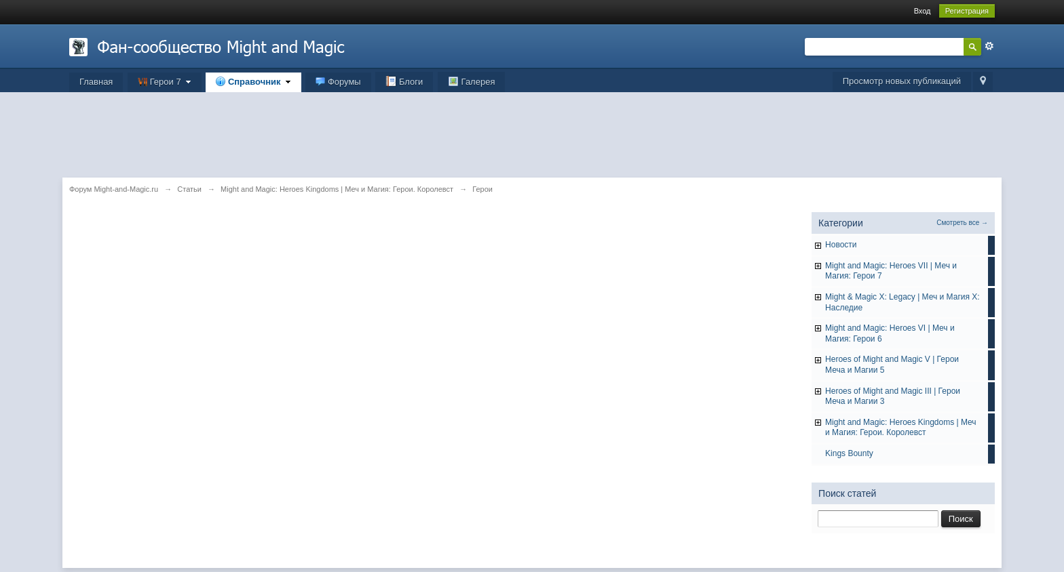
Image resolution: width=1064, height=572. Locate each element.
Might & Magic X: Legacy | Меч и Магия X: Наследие (902, 302)
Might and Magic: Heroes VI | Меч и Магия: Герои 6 (890, 333)
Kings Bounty (849, 453)
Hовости (840, 244)
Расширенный (989, 46)
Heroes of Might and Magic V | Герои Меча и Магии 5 (892, 364)
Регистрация (967, 11)
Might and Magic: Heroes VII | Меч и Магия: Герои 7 (891, 271)
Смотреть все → (962, 222)
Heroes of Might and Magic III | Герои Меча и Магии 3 (892, 396)
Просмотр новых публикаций (902, 81)
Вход (922, 11)
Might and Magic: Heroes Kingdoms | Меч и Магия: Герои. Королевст (900, 427)
